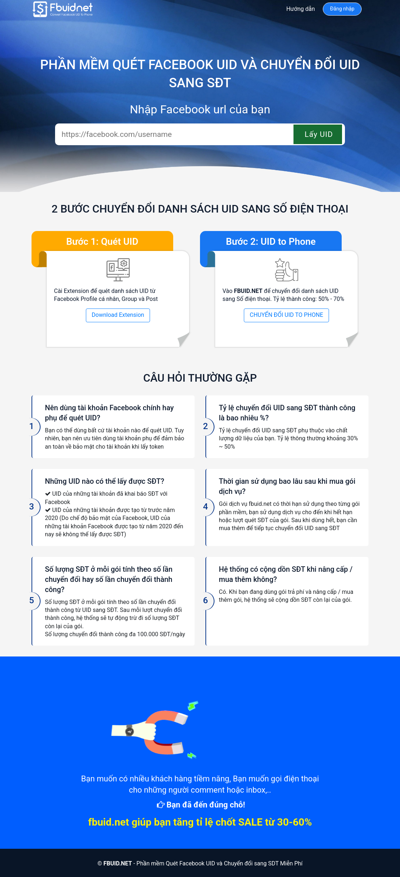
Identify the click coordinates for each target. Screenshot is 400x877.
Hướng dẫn (300, 8)
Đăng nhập (342, 9)
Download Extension (118, 314)
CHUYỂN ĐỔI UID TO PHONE (286, 314)
